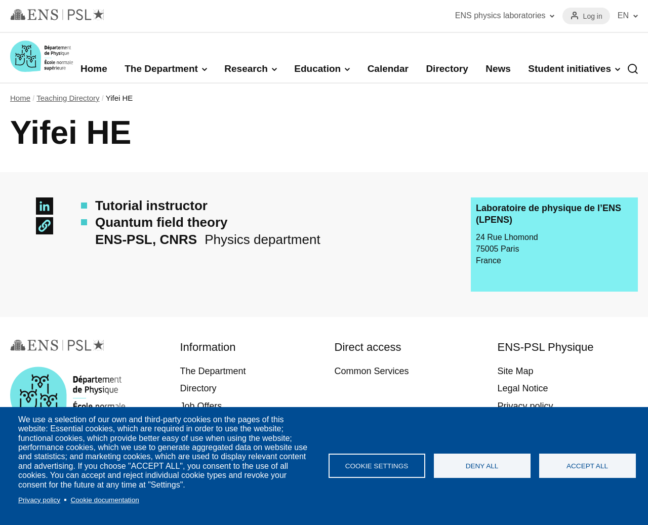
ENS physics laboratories (500, 15)
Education (317, 68)
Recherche (633, 69)
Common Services (372, 371)
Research (246, 68)
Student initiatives (569, 68)
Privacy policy (39, 500)
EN (623, 15)
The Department (161, 68)
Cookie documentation (104, 500)
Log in (592, 16)
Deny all (482, 466)
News (498, 68)
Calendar (388, 68)
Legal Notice (523, 388)
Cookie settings (377, 466)
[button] (44, 225)
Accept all (587, 466)
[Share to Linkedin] (44, 206)
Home (93, 68)
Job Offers (201, 406)
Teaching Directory (67, 98)
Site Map (516, 371)
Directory (447, 68)
